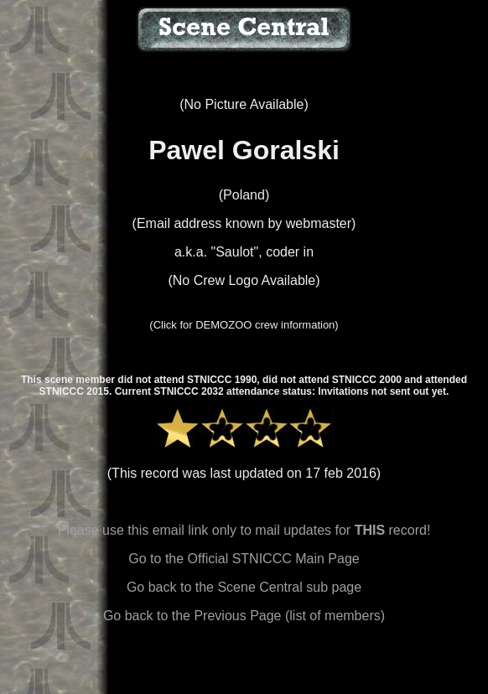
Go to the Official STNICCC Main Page (243, 559)
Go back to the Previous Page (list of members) (244, 616)
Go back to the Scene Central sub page (244, 587)
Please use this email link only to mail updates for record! (244, 530)
